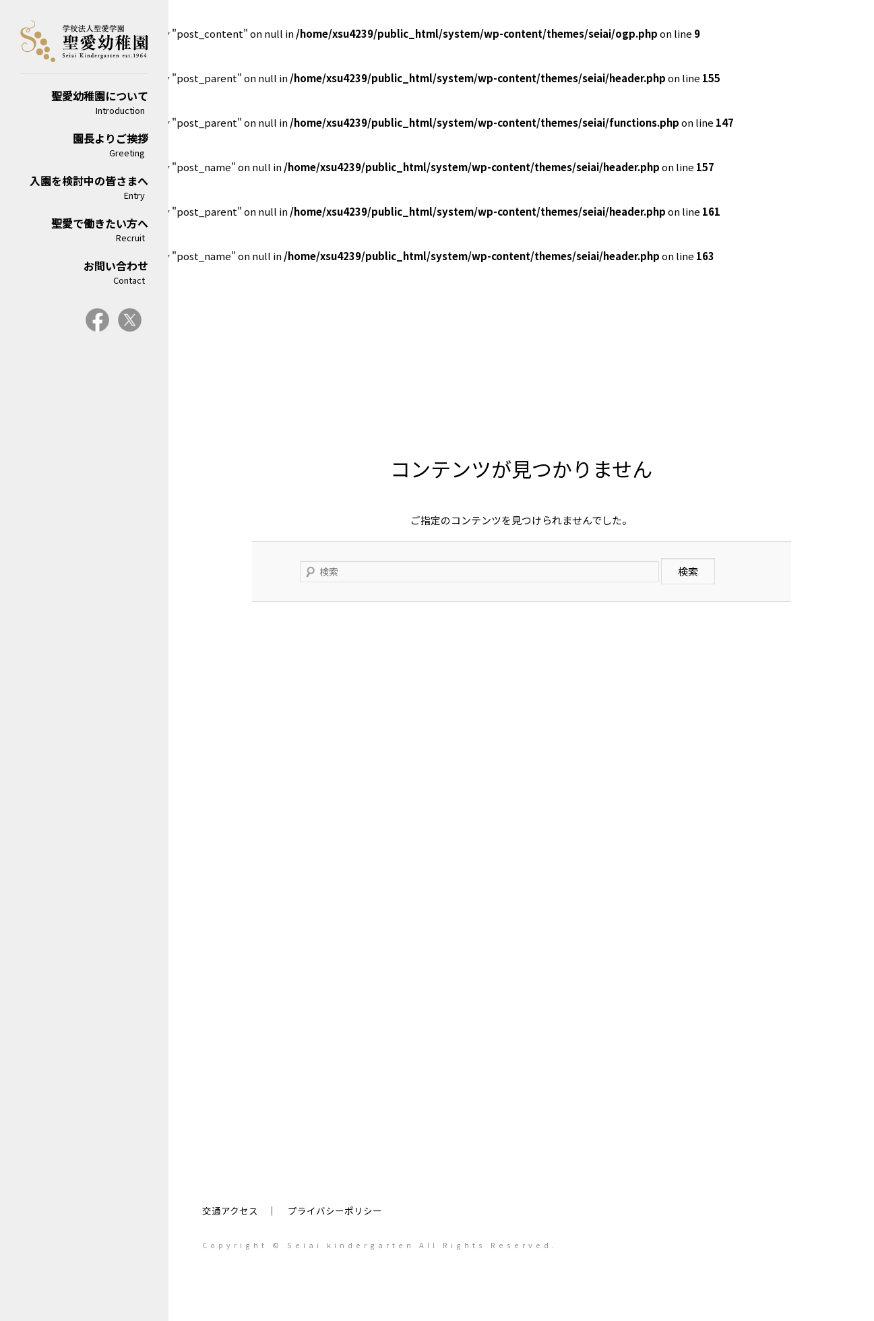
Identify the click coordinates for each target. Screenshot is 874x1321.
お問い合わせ (84, 271)
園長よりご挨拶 (84, 144)
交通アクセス (230, 1210)
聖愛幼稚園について (84, 102)
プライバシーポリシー (335, 1210)
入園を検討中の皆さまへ (84, 187)
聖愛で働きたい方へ (84, 229)
